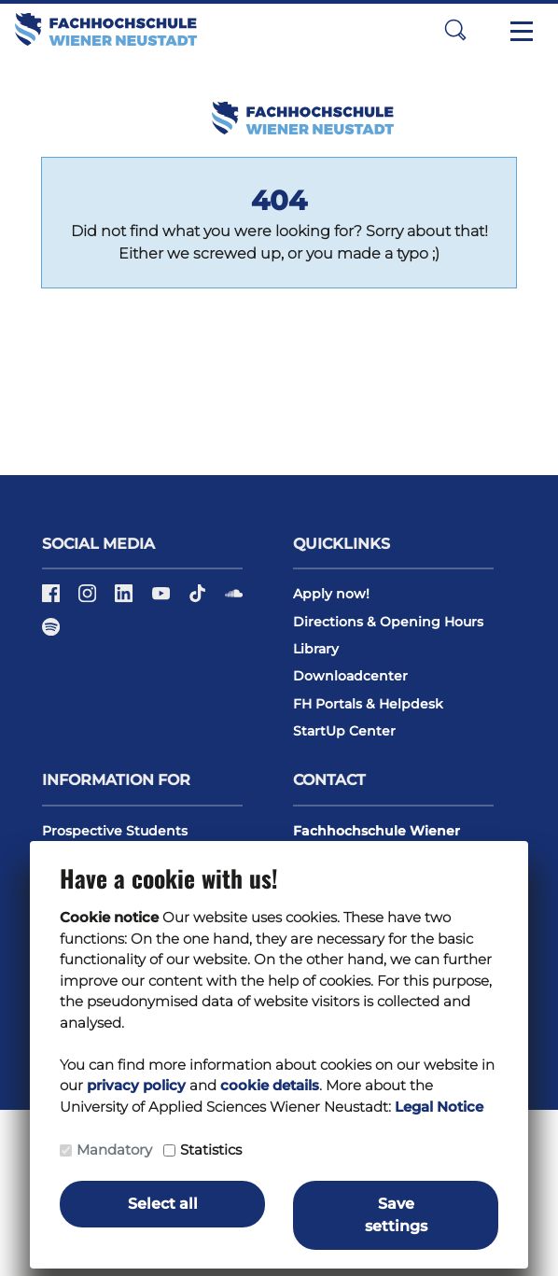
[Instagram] (89, 600)
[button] (455, 29)
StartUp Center (344, 730)
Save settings (396, 1215)
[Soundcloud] (234, 600)
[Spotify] (51, 632)
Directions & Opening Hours (388, 621)
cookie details (269, 1085)
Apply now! (331, 593)
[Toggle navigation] (521, 30)
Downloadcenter (350, 675)
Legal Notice (439, 1106)
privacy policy (136, 1085)
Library (316, 648)
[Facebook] (52, 600)
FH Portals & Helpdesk (368, 703)
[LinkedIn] (125, 600)
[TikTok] (199, 600)
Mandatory (114, 1149)
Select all (163, 1204)
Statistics (211, 1149)
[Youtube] (163, 600)
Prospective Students (115, 830)
